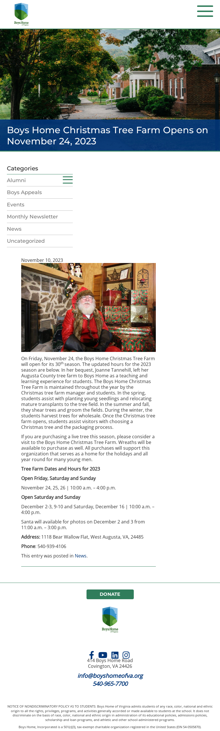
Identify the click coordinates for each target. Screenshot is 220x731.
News (14, 229)
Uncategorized (26, 241)
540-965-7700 (110, 684)
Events (15, 205)
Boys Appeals (24, 192)
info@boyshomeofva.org (110, 676)
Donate (110, 594)
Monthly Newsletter (32, 217)
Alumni (16, 180)
